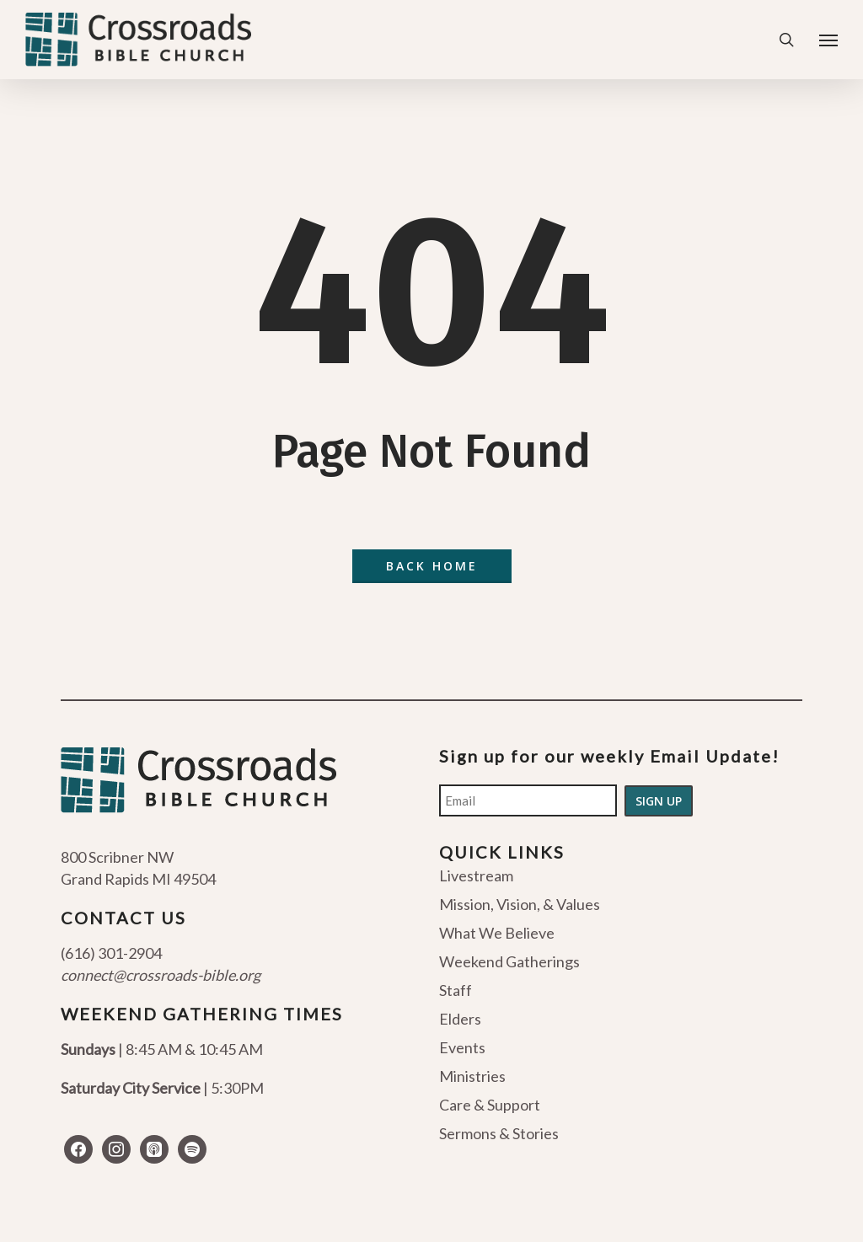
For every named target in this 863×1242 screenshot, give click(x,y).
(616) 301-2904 (111, 953)
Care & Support (489, 1104)
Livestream (476, 876)
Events (462, 1047)
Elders (460, 1018)
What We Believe (497, 932)
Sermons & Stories (499, 1133)
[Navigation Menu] (828, 39)
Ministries (472, 1076)
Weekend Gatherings (509, 961)
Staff (455, 990)
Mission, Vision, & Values (519, 904)
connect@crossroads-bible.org (160, 975)
